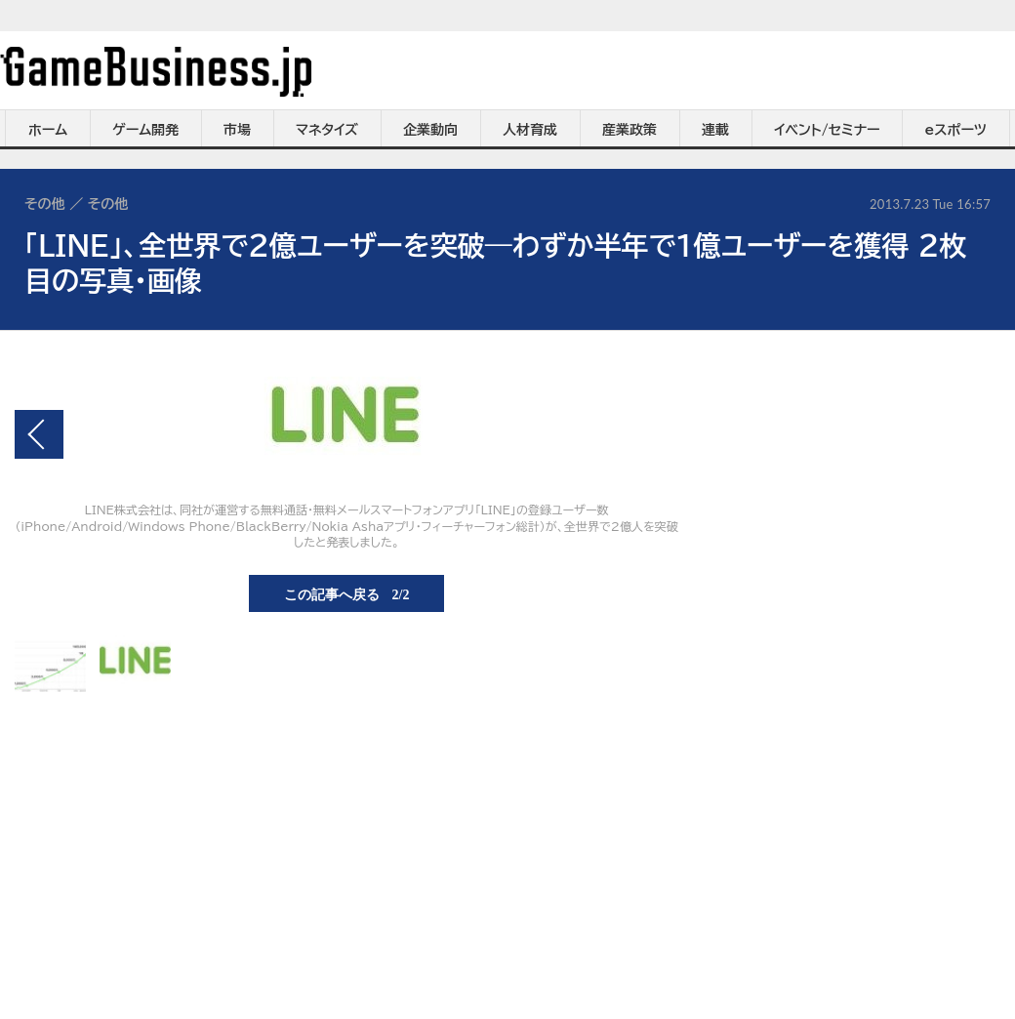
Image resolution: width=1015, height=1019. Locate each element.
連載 (715, 130)
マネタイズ (327, 130)
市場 (237, 130)
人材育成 (530, 130)
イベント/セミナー (827, 130)
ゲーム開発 (145, 130)
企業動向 (430, 130)
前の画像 (39, 434)
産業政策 (629, 130)
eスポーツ (956, 130)
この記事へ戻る (347, 593)
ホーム (47, 130)
